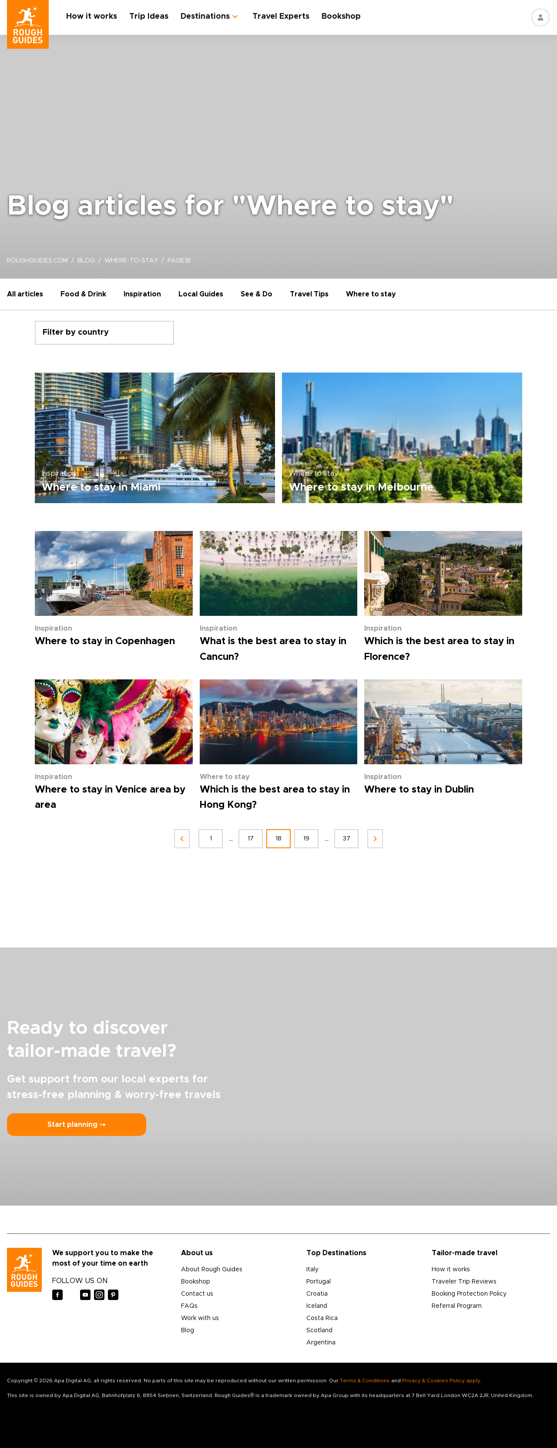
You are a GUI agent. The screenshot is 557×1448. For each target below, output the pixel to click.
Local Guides (200, 294)
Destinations (205, 16)
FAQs (189, 1306)
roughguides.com (37, 261)
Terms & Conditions (365, 1380)
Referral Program (457, 1306)
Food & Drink (83, 294)
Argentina (321, 1343)
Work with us (200, 1318)
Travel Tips (309, 294)
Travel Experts (280, 16)
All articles (25, 294)
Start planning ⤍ (76, 1124)
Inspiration (142, 294)
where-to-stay (131, 261)
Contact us (197, 1294)
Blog (187, 1330)
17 (251, 839)
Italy (312, 1270)
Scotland (319, 1330)
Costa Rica (322, 1318)
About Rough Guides (211, 1270)
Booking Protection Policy (469, 1294)
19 (306, 839)
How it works (91, 16)
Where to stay (371, 294)
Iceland (316, 1306)
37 (346, 839)
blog (86, 261)
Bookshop (341, 16)
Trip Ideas (148, 16)
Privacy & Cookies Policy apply (441, 1380)
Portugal (318, 1282)
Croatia (317, 1294)
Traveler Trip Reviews (464, 1282)
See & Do (256, 294)
